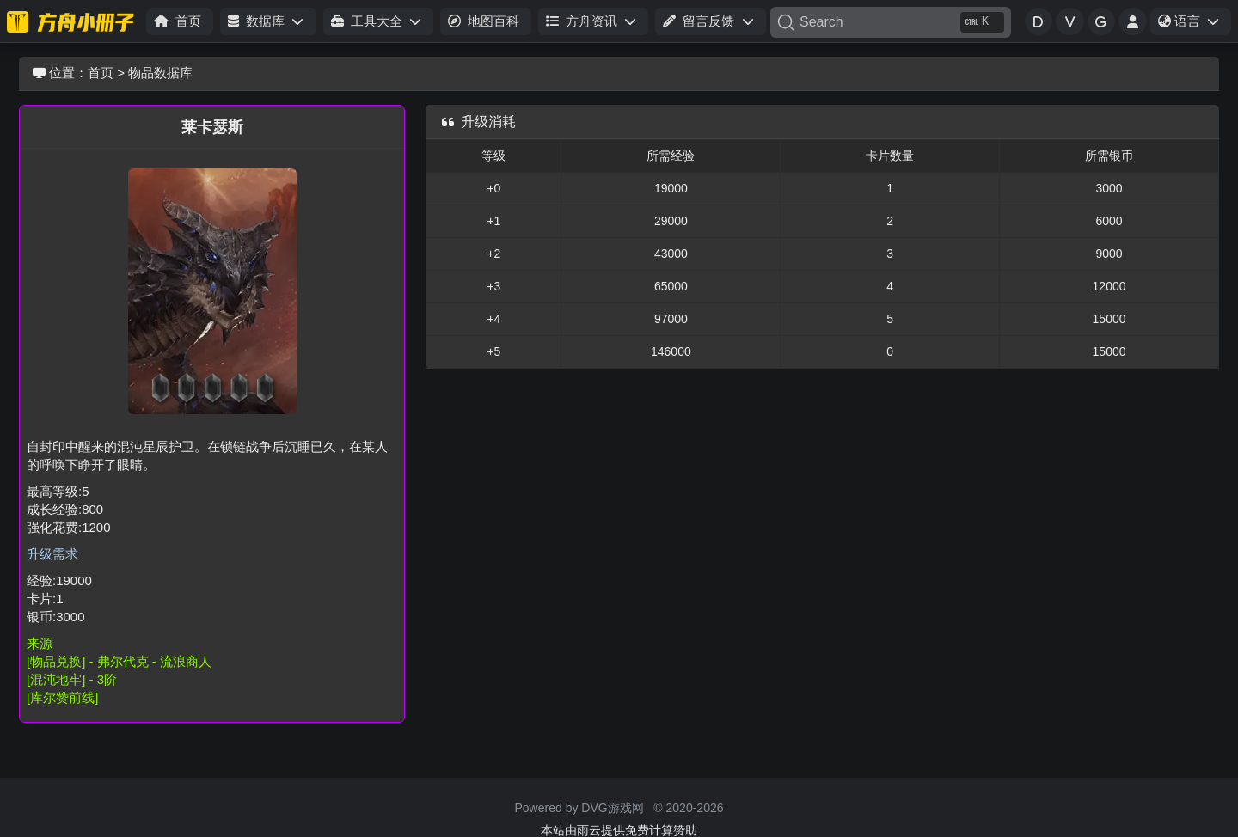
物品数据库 (160, 72)
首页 (100, 72)
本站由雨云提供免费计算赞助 (619, 830)
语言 (1194, 24)
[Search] (890, 22)
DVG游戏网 (612, 808)
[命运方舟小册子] (73, 21)
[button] (268, 22)
